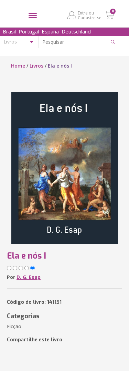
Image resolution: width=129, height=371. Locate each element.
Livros (36, 65)
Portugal (29, 31)
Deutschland (76, 31)
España (50, 31)
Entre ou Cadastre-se (89, 15)
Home (18, 65)
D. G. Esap (29, 277)
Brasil (9, 31)
